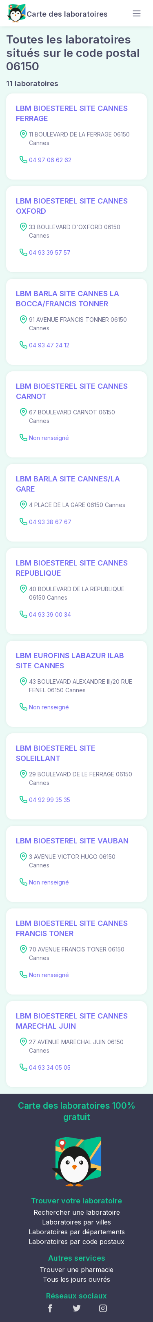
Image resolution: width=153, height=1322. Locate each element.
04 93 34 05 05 (50, 1067)
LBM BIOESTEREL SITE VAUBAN (72, 841)
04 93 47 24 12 (49, 345)
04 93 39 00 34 (50, 614)
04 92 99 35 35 (49, 799)
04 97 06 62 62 (50, 159)
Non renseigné (49, 437)
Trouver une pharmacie (76, 1270)
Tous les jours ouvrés (76, 1279)
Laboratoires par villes (76, 1222)
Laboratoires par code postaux (76, 1241)
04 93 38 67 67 (50, 521)
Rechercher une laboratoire (76, 1212)
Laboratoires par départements (77, 1232)
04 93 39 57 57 (50, 252)
